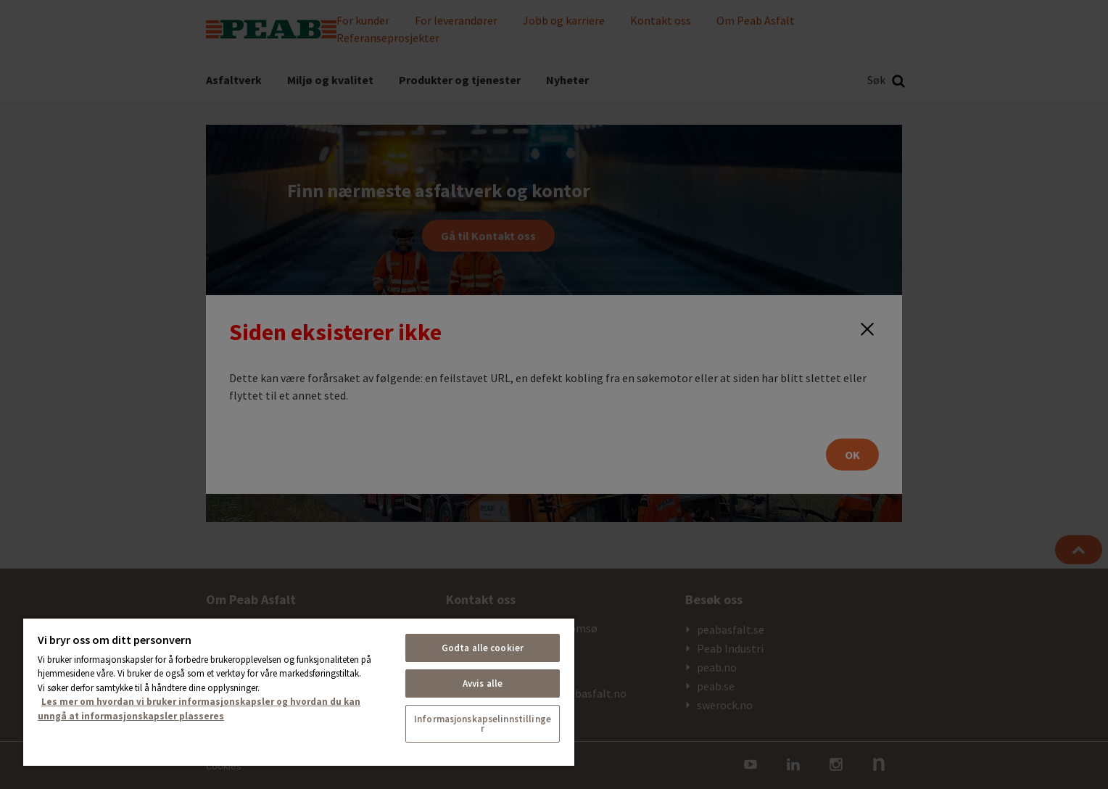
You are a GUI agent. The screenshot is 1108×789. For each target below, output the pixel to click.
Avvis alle (483, 683)
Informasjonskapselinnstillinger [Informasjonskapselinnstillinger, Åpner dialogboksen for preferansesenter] (482, 724)
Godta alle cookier (483, 648)
